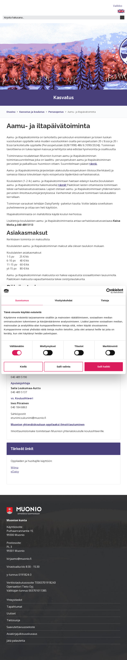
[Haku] (122, 17)
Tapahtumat (14, 606)
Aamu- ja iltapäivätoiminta (82, 111)
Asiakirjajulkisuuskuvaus (22, 634)
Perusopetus (56, 111)
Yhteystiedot (14, 600)
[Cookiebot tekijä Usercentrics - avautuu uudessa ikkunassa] (108, 290)
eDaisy (15, 471)
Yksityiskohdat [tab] (63, 300)
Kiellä (23, 366)
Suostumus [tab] (22, 300)
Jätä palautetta (16, 640)
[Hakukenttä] (61, 17)
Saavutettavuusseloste (21, 627)
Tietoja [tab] (105, 300)
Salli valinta (63, 366)
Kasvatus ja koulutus (31, 111)
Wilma (14, 467)
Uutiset (11, 613)
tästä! (62, 185)
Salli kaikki (103, 366)
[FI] (121, 11)
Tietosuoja (13, 620)
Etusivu (11, 111)
